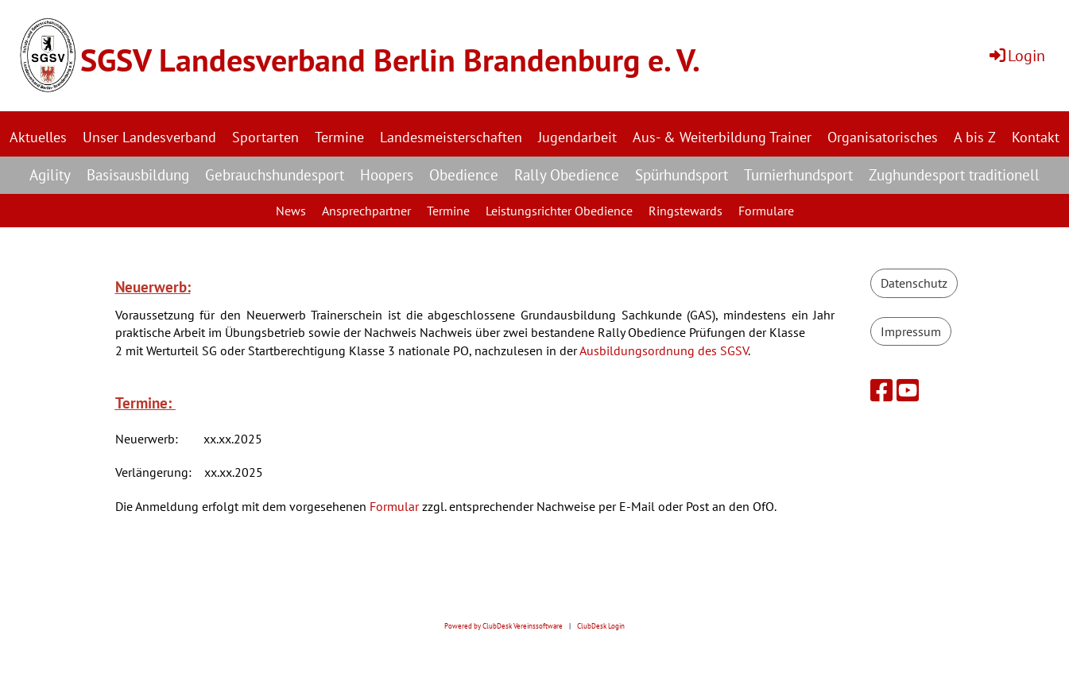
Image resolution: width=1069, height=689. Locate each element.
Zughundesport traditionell (954, 174)
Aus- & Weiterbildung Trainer (722, 137)
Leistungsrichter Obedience (559, 211)
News (291, 211)
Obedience (463, 174)
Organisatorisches (882, 137)
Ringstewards (685, 211)
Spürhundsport (681, 174)
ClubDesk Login (601, 626)
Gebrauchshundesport (274, 174)
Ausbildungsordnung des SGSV (663, 350)
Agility (50, 174)
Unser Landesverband (149, 137)
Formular (394, 506)
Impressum (911, 331)
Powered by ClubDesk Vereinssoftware (503, 626)
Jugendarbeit (577, 137)
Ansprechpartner (366, 211)
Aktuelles (38, 137)
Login (1016, 55)
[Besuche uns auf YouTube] (908, 390)
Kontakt (1035, 137)
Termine (339, 137)
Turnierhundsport (798, 174)
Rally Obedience (566, 174)
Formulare (766, 211)
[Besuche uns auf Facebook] (881, 390)
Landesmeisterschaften (451, 137)
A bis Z (975, 137)
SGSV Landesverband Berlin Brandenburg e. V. (390, 59)
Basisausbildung (138, 174)
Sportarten (265, 137)
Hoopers (386, 174)
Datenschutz (914, 283)
